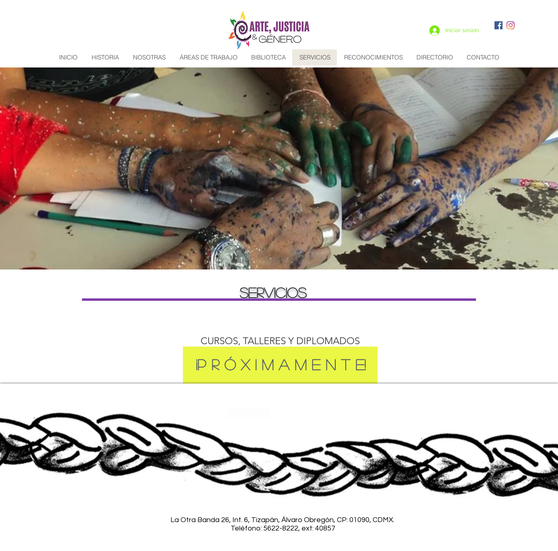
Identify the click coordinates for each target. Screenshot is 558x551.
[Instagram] (511, 25)
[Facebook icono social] (498, 25)
